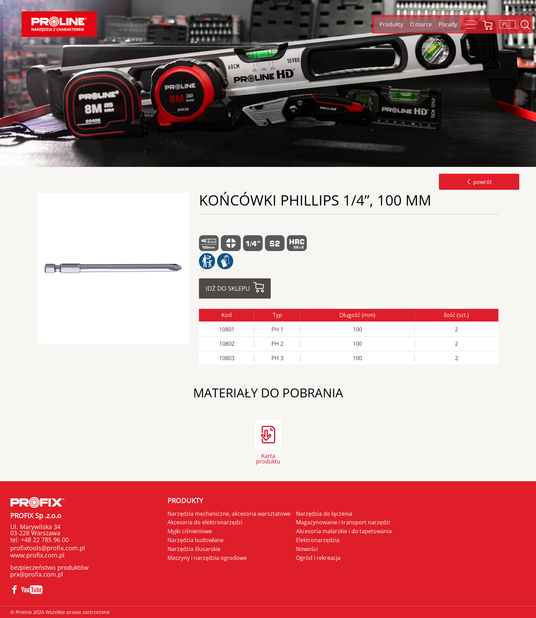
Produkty (185, 500)
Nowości (307, 549)
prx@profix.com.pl (36, 574)
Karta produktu (268, 458)
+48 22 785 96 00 (44, 540)
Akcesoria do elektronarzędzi (205, 522)
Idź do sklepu (228, 288)
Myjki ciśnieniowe (190, 531)
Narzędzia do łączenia (324, 513)
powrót (479, 182)
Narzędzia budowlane (196, 540)
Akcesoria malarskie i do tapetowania (344, 531)
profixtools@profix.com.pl (47, 548)
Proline (59, 24)
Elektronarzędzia (317, 540)
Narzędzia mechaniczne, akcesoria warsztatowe (229, 513)
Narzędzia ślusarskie (194, 549)
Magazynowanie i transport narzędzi (343, 522)
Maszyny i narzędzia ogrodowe (207, 558)
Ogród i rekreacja (318, 558)
